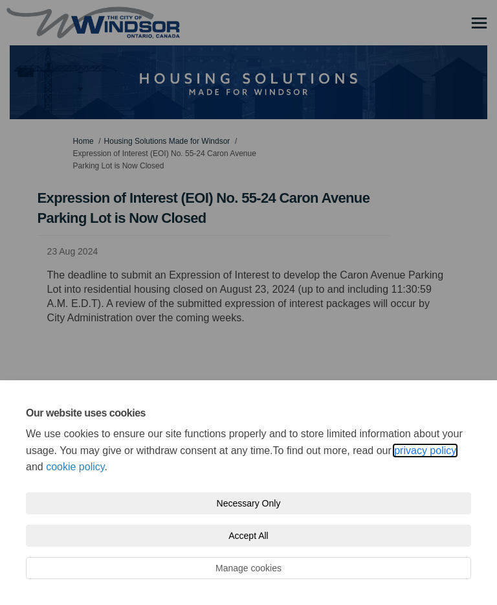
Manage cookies (248, 568)
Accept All (248, 536)
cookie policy (75, 466)
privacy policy (425, 450)
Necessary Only (249, 503)
